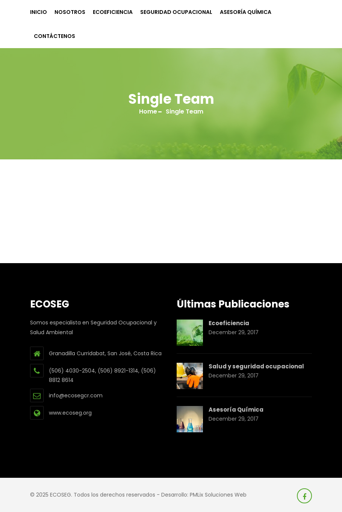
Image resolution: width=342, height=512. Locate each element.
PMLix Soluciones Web (218, 494)
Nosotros (69, 12)
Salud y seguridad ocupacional (256, 366)
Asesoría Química (245, 12)
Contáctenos (54, 36)
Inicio (38, 12)
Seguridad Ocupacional (176, 12)
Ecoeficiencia (113, 12)
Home (148, 111)
